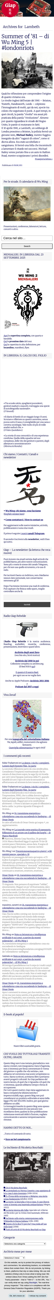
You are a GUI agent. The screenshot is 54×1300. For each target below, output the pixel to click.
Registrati (8, 1235)
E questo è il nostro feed (27, 636)
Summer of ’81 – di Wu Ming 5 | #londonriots (25, 42)
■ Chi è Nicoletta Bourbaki (15, 1152)
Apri (6, 335)
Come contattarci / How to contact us (24, 484)
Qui (5, 341)
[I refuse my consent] (50, 1279)
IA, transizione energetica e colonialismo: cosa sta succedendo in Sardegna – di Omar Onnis (26, 780)
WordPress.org (11, 1250)
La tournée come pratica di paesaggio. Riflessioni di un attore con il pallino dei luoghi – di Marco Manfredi (26, 796)
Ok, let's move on (17, 1296)
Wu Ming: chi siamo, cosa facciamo (23, 475)
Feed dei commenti (13, 1246)
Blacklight (33, 1282)
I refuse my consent (37, 1296)
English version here (14, 478)
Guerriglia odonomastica (21, 712)
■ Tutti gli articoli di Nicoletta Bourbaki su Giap (25, 1193)
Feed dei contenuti (12, 1242)
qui (33, 630)
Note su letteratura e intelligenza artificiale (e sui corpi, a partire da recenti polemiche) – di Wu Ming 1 (24, 901)
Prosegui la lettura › (44, 159)
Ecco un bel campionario (17, 1103)
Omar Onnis (8, 839)
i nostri (32, 497)
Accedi (7, 1239)
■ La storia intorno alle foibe (16, 1174)
